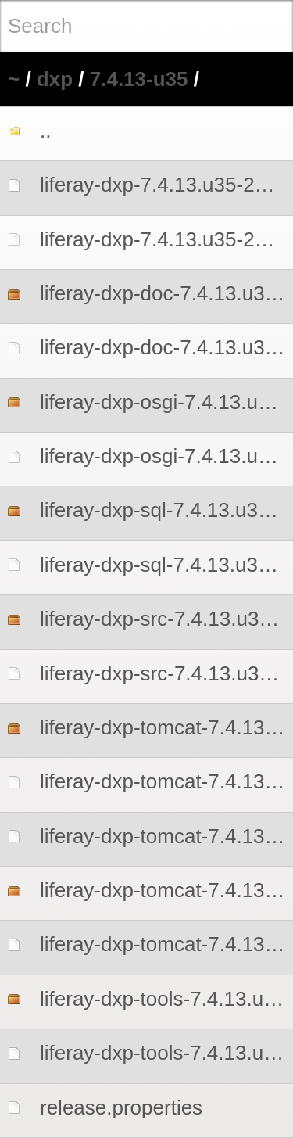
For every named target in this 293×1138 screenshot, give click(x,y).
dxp (55, 79)
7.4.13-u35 (139, 79)
